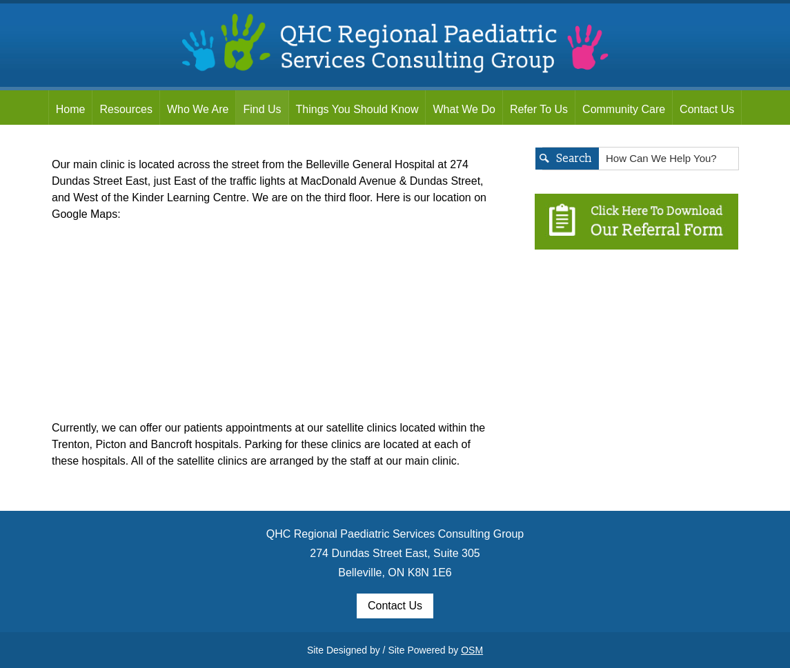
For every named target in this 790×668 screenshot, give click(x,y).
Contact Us (707, 109)
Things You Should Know (357, 109)
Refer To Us (539, 109)
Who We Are (198, 109)
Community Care (623, 109)
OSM (472, 650)
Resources (125, 109)
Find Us (262, 109)
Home (71, 109)
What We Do (464, 109)
